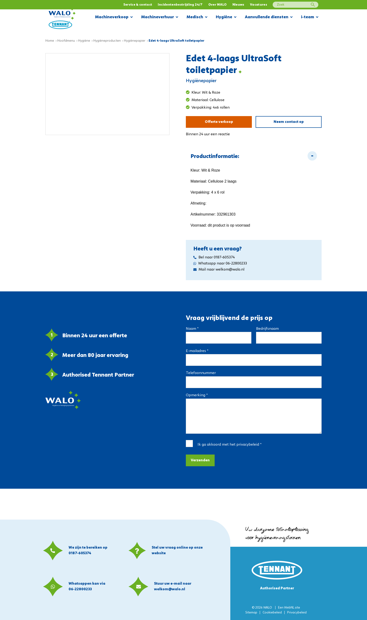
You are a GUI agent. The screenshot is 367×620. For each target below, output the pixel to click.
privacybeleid (247, 445)
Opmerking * (197, 395)
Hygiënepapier (134, 41)
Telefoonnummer (201, 373)
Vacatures (258, 5)
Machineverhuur (159, 17)
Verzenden (200, 460)
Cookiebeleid (272, 612)
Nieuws (238, 5)
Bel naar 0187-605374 (214, 257)
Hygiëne (226, 17)
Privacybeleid (297, 612)
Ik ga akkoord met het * (229, 445)
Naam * (192, 329)
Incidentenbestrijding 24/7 (180, 5)
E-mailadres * (197, 351)
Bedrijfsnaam (267, 329)
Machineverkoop (114, 17)
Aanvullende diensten (269, 17)
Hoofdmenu (66, 41)
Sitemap (251, 612)
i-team (309, 17)
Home (49, 41)
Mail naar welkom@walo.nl (218, 269)
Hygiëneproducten (107, 41)
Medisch (197, 17)
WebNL (289, 607)
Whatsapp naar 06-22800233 (220, 263)
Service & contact (137, 5)
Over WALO (217, 5)
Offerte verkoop (219, 122)
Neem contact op (289, 122)
